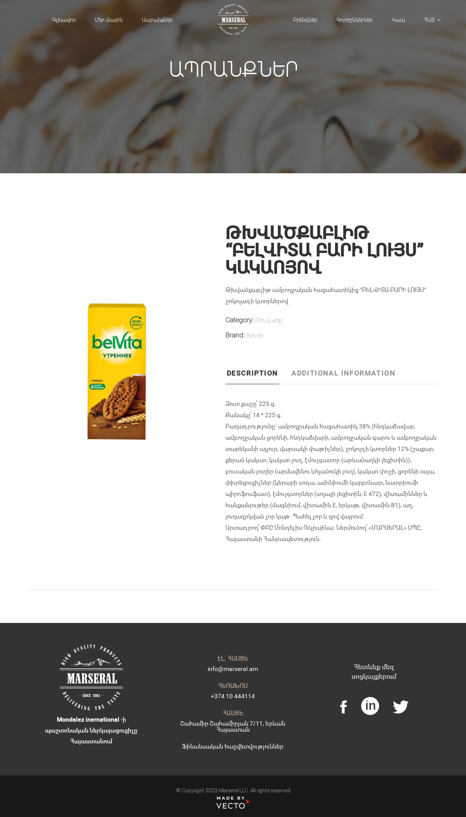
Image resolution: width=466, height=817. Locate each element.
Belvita (254, 335)
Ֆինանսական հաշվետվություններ (233, 746)
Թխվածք (268, 320)
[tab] (257, 375)
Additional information (343, 372)
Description (252, 372)
